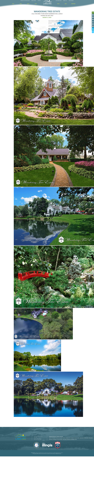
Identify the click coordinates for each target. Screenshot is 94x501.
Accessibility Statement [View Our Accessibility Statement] (55, 452)
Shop (28, 3)
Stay (36, 3)
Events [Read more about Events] (39, 0)
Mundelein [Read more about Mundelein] (55, 439)
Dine (21, 3)
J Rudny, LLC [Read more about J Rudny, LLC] (37, 452)
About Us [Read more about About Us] (65, 0)
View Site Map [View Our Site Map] (49, 452)
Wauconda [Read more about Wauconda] (69, 439)
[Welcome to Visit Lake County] (48, 4)
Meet (66, 3)
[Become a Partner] (60, 436)
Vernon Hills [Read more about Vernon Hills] (65, 439)
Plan (58, 3)
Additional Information (52, 60)
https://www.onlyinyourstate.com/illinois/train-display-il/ (59, 38)
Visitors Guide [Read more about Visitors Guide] (58, 0)
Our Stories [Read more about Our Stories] (71, 0)
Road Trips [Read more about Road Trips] (33, 0)
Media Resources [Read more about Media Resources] (42, 452)
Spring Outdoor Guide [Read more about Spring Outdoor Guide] (25, 0)
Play (13, 3)
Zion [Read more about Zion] (76, 439)
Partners (73, 3)
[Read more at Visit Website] (45, 17)
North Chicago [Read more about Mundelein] (59, 439)
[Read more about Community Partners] (52, 436)
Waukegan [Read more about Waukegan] (73, 439)
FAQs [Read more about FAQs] (46, 452)
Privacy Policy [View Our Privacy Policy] (61, 452)
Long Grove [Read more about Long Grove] (51, 439)
